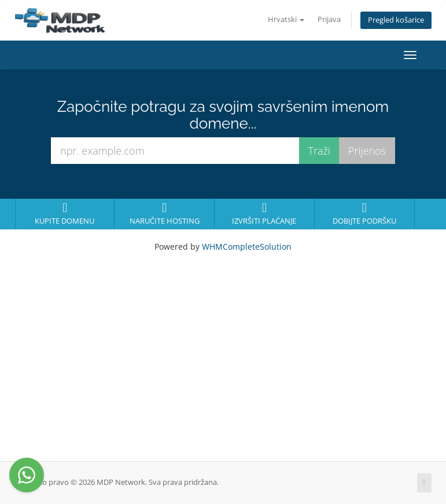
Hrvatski (286, 19)
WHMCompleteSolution (247, 246)
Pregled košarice (396, 20)
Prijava (329, 19)
